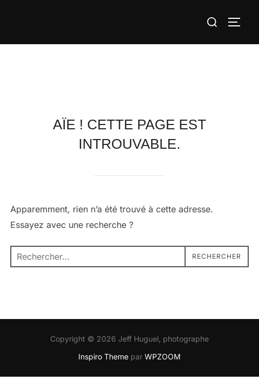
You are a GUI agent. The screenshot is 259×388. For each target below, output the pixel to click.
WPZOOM (163, 311)
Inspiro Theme (103, 311)
